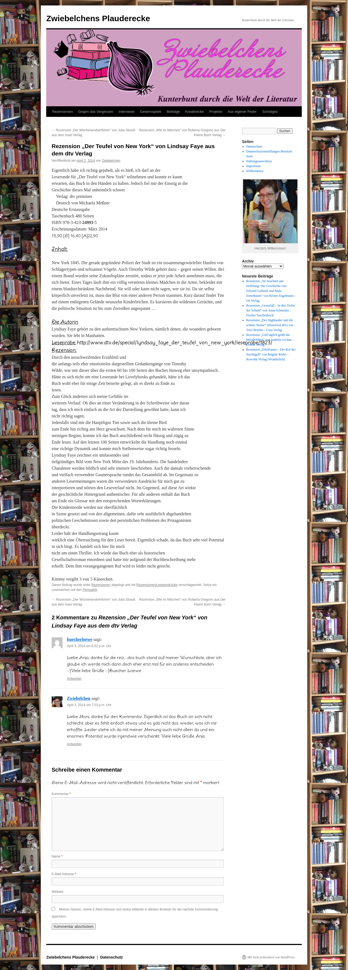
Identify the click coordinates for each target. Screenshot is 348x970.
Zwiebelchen (111, 161)
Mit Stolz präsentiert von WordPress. (271, 957)
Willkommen (254, 171)
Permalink (90, 590)
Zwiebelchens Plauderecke (98, 18)
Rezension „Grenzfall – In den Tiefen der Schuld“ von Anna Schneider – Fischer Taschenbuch (270, 310)
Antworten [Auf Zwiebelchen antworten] (74, 744)
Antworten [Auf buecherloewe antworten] (74, 679)
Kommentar (61, 794)
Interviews (127, 112)
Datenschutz (254, 146)
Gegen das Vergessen (95, 112)
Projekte (215, 112)
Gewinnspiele (150, 112)
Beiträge (173, 112)
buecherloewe (79, 639)
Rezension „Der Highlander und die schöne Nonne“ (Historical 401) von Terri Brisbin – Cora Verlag (270, 325)
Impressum (253, 166)
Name (57, 856)
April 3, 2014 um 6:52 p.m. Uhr (89, 646)
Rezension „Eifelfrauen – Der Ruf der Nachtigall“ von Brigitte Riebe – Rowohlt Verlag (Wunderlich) (271, 354)
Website (57, 892)
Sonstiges (270, 112)
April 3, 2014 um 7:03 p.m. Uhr (89, 705)
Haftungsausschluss (259, 161)
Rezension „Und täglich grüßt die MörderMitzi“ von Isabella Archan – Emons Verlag (270, 340)
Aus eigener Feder (242, 112)
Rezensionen (62, 112)
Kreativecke (194, 112)
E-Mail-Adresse (64, 874)
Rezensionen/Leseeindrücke (157, 585)
